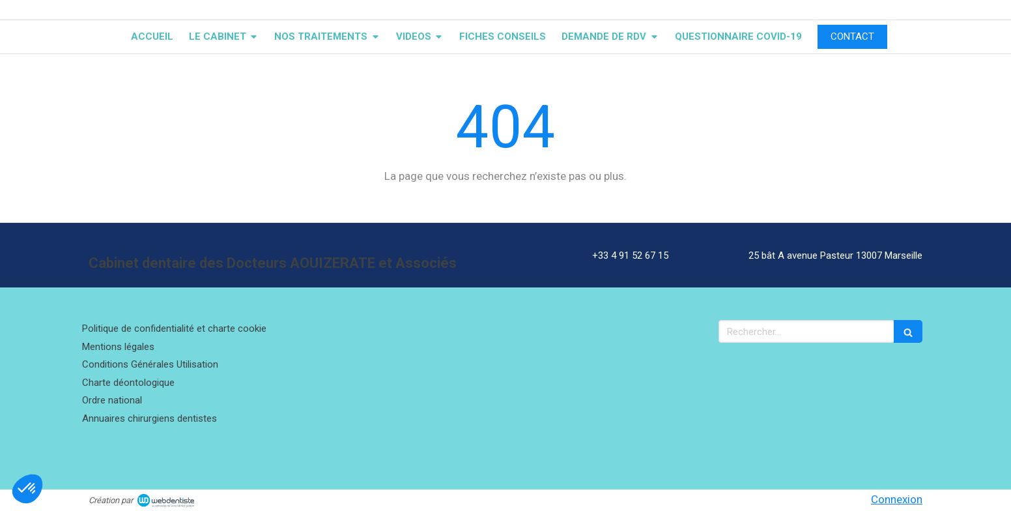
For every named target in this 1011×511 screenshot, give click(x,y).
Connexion (896, 499)
